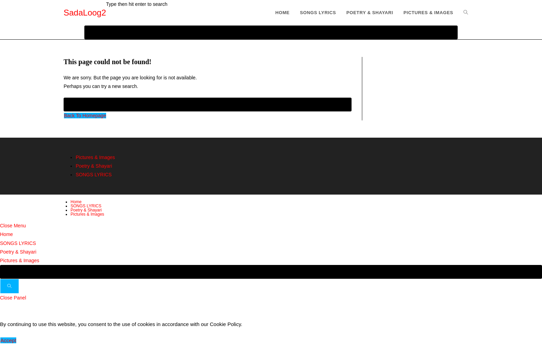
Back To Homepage (85, 115)
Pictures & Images (95, 157)
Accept (8, 340)
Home (76, 201)
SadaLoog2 (85, 12)
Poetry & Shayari (94, 166)
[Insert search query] (208, 104)
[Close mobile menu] (13, 225)
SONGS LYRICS (94, 174)
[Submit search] (9, 286)
